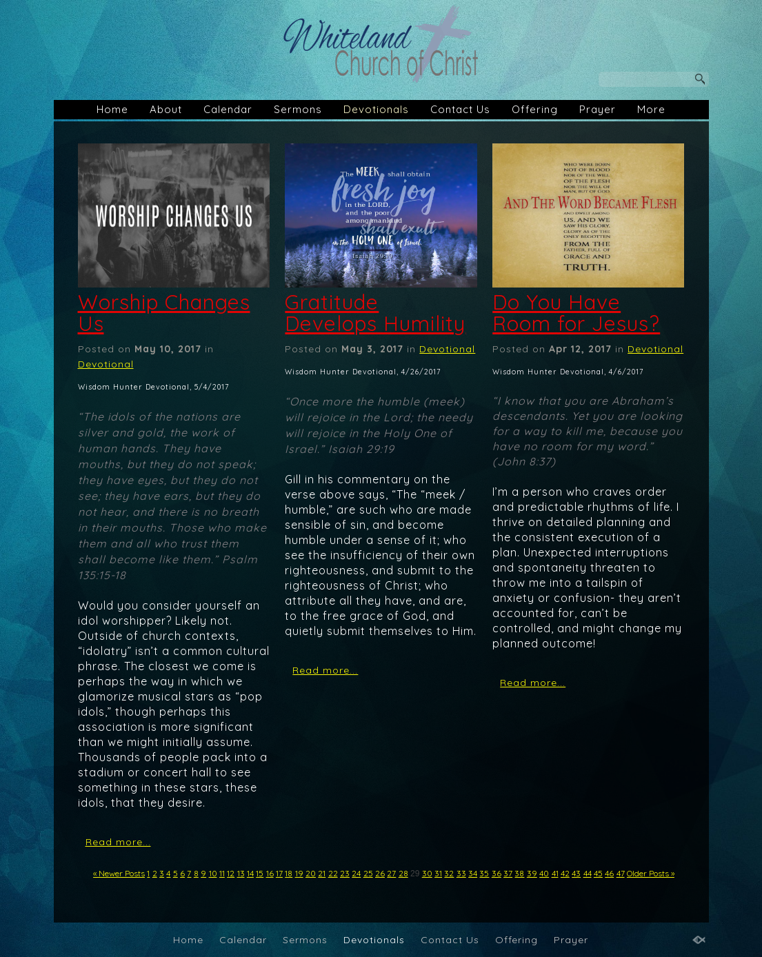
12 (230, 873)
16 (270, 873)
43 (576, 873)
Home (112, 109)
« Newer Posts (119, 873)
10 (213, 873)
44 (587, 873)
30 (427, 873)
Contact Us (460, 109)
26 (380, 873)
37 (507, 873)
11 (222, 873)
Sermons (298, 109)
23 (345, 873)
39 (532, 873)
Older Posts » (650, 873)
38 (519, 873)
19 (299, 873)
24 (356, 873)
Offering (535, 109)
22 (333, 873)
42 (565, 873)
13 (241, 873)
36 (496, 873)
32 (449, 873)
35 (484, 873)
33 (461, 873)
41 (555, 873)
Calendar (227, 109)
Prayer (597, 109)
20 (310, 873)
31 (438, 873)
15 (259, 873)
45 (598, 873)
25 (368, 873)
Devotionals (376, 109)
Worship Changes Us (164, 312)
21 (321, 873)
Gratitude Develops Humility (375, 312)
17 (279, 873)
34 (472, 873)
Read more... (118, 842)
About (166, 109)
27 (391, 873)
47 (620, 873)
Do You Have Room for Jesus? (576, 312)
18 (288, 873)
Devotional (106, 364)
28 (403, 873)
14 (250, 873)
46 (609, 873)
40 (544, 873)
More (651, 109)
